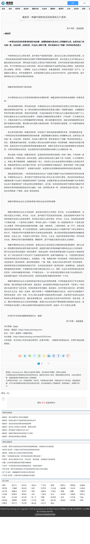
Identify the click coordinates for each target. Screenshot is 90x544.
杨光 (52, 503)
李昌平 (24, 491)
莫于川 (14, 503)
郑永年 (24, 485)
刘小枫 (14, 497)
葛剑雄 (4, 500)
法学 (10, 9)
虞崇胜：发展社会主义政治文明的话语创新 (17, 453)
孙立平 (43, 503)
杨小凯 (53, 500)
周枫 (42, 497)
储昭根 (14, 500)
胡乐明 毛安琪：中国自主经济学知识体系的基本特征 (21, 450)
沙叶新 (72, 497)
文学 (68, 9)
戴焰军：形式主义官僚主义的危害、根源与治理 (19, 427)
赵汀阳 (4, 491)
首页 (3, 9)
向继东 (82, 488)
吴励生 (63, 500)
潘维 (81, 500)
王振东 (43, 494)
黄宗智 (4, 488)
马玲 (33, 494)
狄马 (52, 494)
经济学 (17, 9)
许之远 (33, 500)
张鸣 (33, 491)
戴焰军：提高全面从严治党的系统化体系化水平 (19, 420)
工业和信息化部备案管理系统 (45, 514)
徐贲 (33, 488)
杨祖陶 (63, 488)
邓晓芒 (82, 491)
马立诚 (53, 488)
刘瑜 (81, 497)
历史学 (76, 9)
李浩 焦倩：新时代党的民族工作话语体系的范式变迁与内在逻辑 (25, 469)
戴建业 (14, 491)
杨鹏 (72, 491)
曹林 (52, 485)
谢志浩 (33, 503)
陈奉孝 (14, 494)
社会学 (44, 9)
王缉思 (4, 494)
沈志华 (72, 488)
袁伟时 (63, 494)
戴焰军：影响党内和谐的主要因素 (14, 436)
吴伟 (62, 497)
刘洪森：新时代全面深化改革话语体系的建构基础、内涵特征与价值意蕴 (28, 446)
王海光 (53, 491)
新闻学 (52, 9)
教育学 (61, 9)
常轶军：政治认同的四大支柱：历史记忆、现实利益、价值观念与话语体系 (28, 459)
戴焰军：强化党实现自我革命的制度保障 (16, 423)
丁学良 (43, 485)
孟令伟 (24, 497)
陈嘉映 (82, 485)
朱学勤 (72, 500)
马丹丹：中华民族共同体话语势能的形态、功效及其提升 (22, 466)
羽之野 (24, 503)
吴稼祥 (24, 500)
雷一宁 (33, 497)
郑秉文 (4, 503)
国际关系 (35, 9)
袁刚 (42, 500)
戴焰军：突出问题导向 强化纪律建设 (15, 417)
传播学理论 (27, 333)
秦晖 (3, 485)
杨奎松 (43, 491)
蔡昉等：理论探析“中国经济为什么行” (15, 430)
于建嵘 (14, 488)
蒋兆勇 (53, 497)
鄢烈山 (63, 485)
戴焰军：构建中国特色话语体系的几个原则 (17, 433)
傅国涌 (72, 485)
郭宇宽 (43, 488)
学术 (12, 333)
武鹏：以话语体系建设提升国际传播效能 (16, 462)
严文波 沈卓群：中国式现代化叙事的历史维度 (18, 475)
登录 (43, 402)
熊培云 (82, 494)
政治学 (26, 9)
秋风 (3, 497)
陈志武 (24, 488)
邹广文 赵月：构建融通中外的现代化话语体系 (18, 472)
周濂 (62, 491)
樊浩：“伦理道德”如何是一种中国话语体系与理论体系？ (22, 456)
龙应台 (33, 485)
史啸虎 (72, 494)
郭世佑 (24, 494)
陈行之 (14, 485)
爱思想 (7, 3)
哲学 (83, 9)
